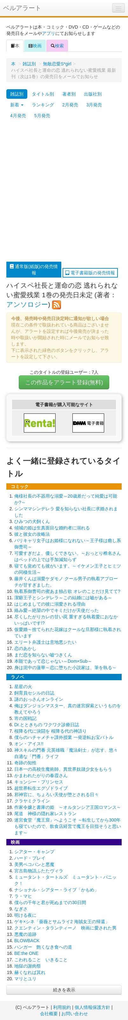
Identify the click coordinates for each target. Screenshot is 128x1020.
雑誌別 (29, 63)
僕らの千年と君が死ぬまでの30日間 (50, 902)
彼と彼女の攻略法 (32, 534)
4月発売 (18, 115)
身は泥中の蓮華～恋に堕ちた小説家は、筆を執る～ (65, 667)
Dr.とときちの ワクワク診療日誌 (46, 724)
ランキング (43, 104)
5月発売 (42, 115)
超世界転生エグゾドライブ (41, 788)
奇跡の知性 (25, 762)
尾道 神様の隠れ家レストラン (45, 813)
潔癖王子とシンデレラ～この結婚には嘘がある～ (63, 597)
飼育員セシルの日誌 (34, 692)
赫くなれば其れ (29, 972)
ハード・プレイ (29, 858)
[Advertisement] (64, 191)
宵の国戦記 (25, 718)
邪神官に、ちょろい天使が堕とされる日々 (56, 794)
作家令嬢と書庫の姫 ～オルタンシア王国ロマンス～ (67, 807)
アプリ (48, 33)
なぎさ (21, 908)
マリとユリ (25, 978)
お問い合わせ (74, 1013)
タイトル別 (43, 94)
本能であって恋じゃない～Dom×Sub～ (53, 661)
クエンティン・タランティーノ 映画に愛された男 (65, 927)
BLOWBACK (26, 940)
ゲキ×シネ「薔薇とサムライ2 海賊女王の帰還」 (62, 921)
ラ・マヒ (23, 896)
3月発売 (94, 104)
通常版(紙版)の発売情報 (34, 269)
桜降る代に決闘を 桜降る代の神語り (50, 731)
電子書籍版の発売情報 (90, 272)
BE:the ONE (26, 953)
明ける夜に (25, 915)
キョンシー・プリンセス (38, 781)
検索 (57, 45)
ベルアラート (22, 7)
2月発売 (70, 104)
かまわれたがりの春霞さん (41, 775)
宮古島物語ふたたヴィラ (38, 870)
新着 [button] (17, 104)
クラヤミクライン (32, 800)
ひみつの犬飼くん (32, 521)
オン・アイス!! (29, 743)
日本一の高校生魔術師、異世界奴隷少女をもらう (63, 769)
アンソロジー (27, 304)
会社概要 (49, 1013)
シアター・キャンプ (34, 851)
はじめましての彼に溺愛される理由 (49, 604)
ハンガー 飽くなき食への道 (43, 947)
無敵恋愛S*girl (57, 63)
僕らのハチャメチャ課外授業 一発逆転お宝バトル (63, 737)
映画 (35, 45)
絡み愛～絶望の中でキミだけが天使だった (56, 610)
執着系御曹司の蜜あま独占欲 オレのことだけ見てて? (67, 591)
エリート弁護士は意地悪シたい (45, 642)
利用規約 (62, 1007)
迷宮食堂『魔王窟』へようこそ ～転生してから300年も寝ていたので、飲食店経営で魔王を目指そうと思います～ (67, 826)
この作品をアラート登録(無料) (64, 382)
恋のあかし (25, 648)
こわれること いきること (41, 959)
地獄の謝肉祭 (27, 966)
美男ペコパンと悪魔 (34, 864)
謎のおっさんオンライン (38, 699)
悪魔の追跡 (25, 934)
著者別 (69, 94)
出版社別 (93, 94)
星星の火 (23, 686)
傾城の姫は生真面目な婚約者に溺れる (52, 527)
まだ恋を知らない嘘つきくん (43, 654)
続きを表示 (64, 989)
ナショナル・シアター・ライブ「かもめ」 (56, 889)
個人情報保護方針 (92, 1007)
